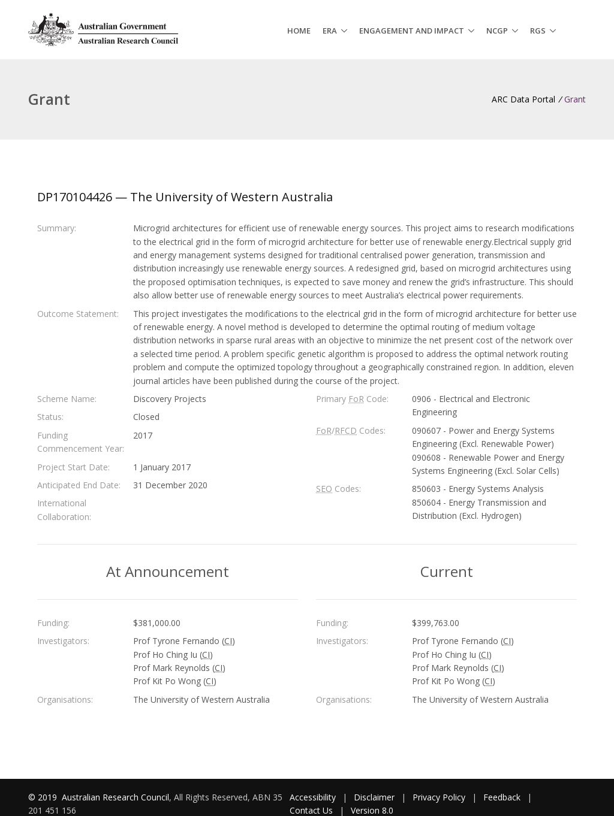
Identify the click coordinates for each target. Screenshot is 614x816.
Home (299, 30)
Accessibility (313, 797)
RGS (538, 30)
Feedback (501, 797)
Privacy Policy (439, 797)
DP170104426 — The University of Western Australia (185, 197)
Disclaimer (374, 797)
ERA (330, 30)
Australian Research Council (115, 797)
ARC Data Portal (523, 99)
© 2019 (43, 797)
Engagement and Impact (411, 30)
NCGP (497, 30)
